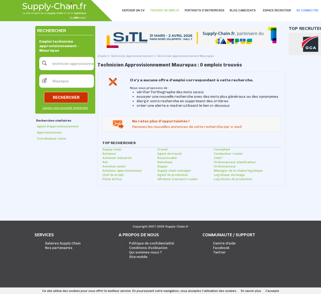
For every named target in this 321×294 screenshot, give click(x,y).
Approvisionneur (49, 132)
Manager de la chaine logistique (238, 170)
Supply (162, 166)
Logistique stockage (229, 175)
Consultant (222, 149)
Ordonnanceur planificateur (235, 162)
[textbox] (66, 63)
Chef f (218, 158)
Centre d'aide (224, 243)
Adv (105, 162)
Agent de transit (169, 153)
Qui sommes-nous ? (145, 252)
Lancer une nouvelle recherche (65, 108)
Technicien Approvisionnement (132, 56)
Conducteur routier (228, 153)
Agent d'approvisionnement (58, 126)
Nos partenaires (58, 248)
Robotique (164, 162)
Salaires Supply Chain (63, 243)
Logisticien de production (233, 179)
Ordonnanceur (225, 166)
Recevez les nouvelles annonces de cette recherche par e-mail (187, 126)
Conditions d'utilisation (148, 248)
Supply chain (112, 149)
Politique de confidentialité (151, 243)
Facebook (221, 248)
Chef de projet (113, 175)
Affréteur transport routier (177, 179)
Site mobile (138, 257)
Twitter (219, 252)
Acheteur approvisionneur (122, 170)
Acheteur (109, 153)
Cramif (162, 149)
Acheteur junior (114, 166)
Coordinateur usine (51, 138)
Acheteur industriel (117, 158)
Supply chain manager (174, 170)
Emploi (102, 56)
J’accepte (272, 291)
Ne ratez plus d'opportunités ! (160, 121)
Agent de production (172, 175)
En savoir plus (251, 291)
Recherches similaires (53, 120)
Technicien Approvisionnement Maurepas (185, 56)
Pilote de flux (112, 179)
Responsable (167, 158)
